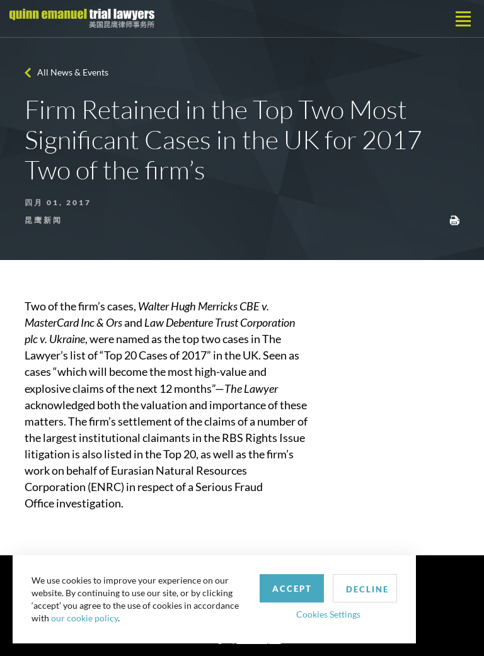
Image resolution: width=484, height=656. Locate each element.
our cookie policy (84, 618)
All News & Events (72, 72)
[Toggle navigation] (463, 19)
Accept (292, 589)
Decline (367, 589)
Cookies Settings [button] (328, 614)
